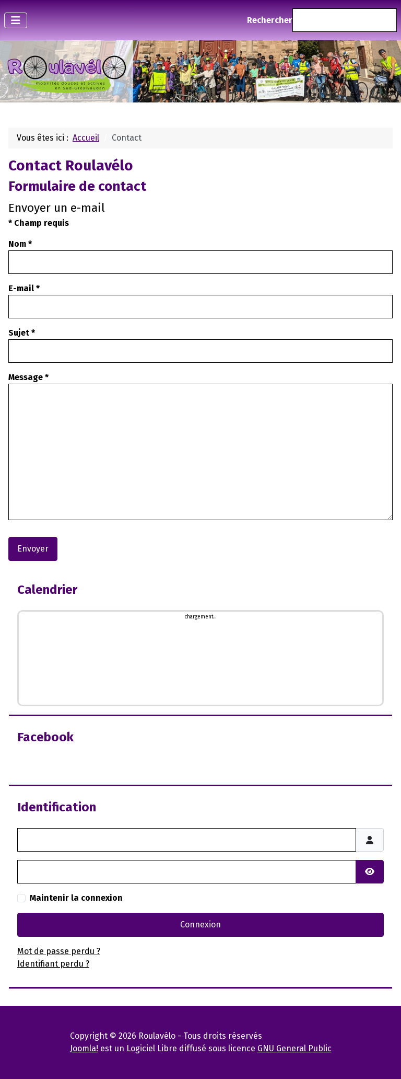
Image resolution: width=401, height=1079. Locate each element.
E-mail (24, 288)
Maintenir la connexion (76, 898)
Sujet (21, 333)
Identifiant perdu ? (53, 964)
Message (28, 377)
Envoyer (33, 549)
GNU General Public (294, 1048)
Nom (20, 244)
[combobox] (344, 20)
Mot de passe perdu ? (58, 951)
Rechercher (269, 20)
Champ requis (38, 223)
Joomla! (84, 1048)
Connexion (200, 924)
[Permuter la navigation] (15, 20)
